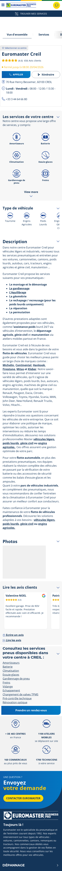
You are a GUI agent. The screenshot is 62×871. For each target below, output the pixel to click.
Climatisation (16, 156)
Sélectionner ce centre (14, 47)
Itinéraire (46, 74)
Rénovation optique (15, 702)
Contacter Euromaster (23, 798)
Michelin (8, 365)
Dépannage (30, 865)
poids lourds (11, 443)
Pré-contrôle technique (17, 698)
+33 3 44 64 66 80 (16, 99)
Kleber (32, 369)
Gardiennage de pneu (16, 175)
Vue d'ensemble (17, 34)
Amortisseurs (16, 138)
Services (44, 34)
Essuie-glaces (45, 156)
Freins (45, 174)
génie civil (26, 443)
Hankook (39, 365)
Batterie (45, 138)
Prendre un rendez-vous (31, 710)
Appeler (16, 74)
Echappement (11, 690)
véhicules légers (43, 439)
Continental (23, 365)
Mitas (20, 369)
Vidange (8, 686)
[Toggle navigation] (3, 5)
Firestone (9, 369)
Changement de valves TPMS (20, 694)
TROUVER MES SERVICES (31, 13)
